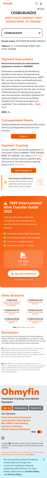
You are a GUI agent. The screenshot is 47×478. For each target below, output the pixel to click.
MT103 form (18, 164)
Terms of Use (6, 452)
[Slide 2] (19, 327)
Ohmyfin (8, 3)
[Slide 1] (14, 327)
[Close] (44, 459)
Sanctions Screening (12, 426)
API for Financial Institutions (16, 429)
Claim (40, 9)
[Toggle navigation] (36, 3)
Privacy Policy (14, 474)
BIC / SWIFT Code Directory (15, 423)
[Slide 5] (32, 327)
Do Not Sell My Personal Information (23, 453)
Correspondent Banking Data (16, 420)
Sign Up (7, 408)
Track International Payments (16, 417)
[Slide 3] (23, 327)
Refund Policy (16, 452)
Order (23, 136)
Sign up (40, 182)
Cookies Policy (32, 471)
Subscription (20, 408)
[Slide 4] (28, 327)
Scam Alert (30, 454)
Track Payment (23, 170)
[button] (41, 3)
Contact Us (36, 408)
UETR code (37, 155)
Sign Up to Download (23, 273)
